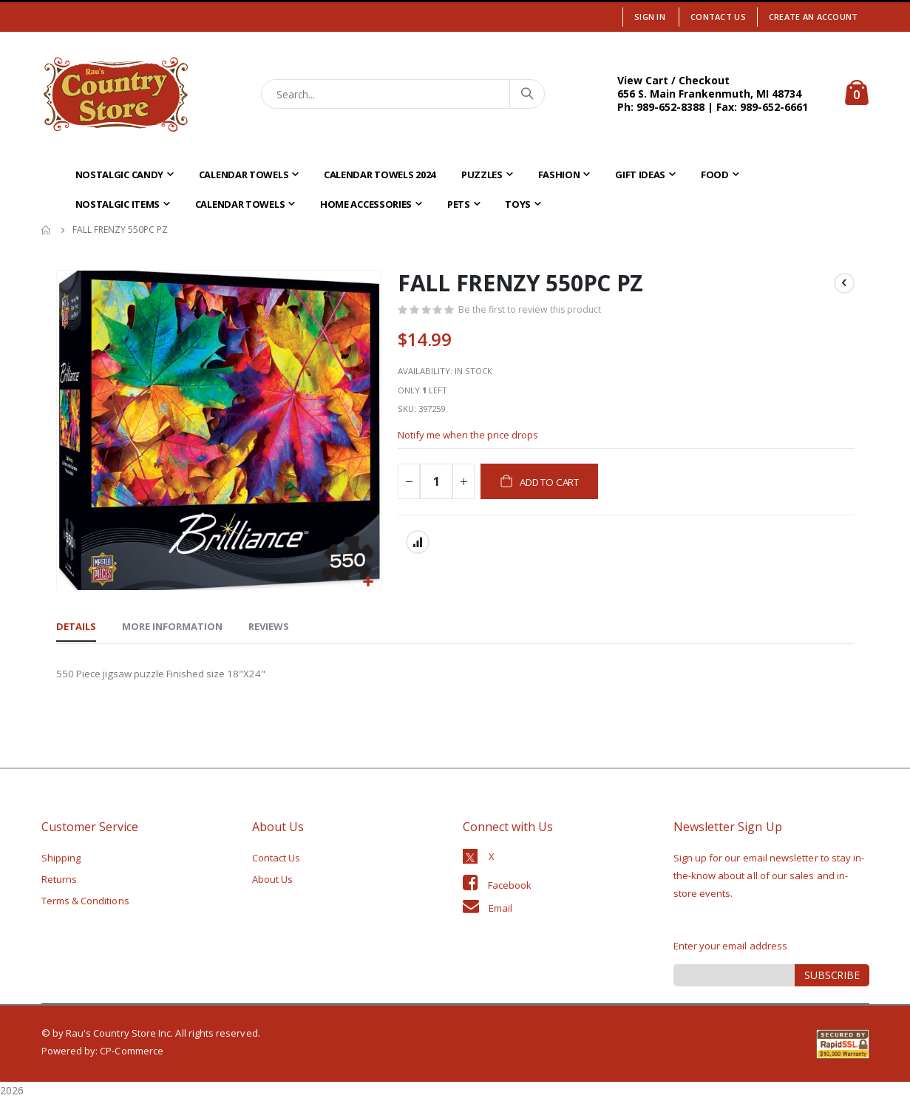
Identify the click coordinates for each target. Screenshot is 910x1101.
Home (46, 230)
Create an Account (813, 16)
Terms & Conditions (85, 902)
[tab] (76, 628)
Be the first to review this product (532, 311)
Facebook (510, 886)
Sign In (649, 16)
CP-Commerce (131, 1052)
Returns (59, 880)
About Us (272, 880)
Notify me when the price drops (473, 445)
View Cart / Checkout (673, 80)
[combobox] (403, 94)
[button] (368, 582)
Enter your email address (730, 947)
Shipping (61, 859)
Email (500, 909)
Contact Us (718, 16)
